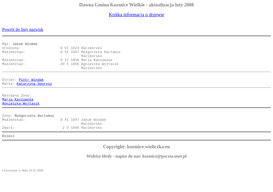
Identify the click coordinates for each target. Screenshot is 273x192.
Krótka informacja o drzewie (136, 14)
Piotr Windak (31, 87)
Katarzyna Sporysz (34, 92)
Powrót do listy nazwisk (22, 29)
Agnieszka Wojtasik (20, 115)
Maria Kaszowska (17, 110)
